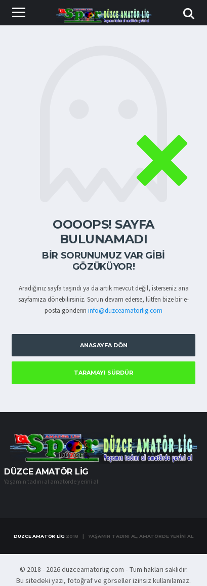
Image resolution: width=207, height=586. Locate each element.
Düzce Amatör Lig (39, 536)
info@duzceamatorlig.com (125, 310)
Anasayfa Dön (104, 345)
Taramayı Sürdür (103, 372)
